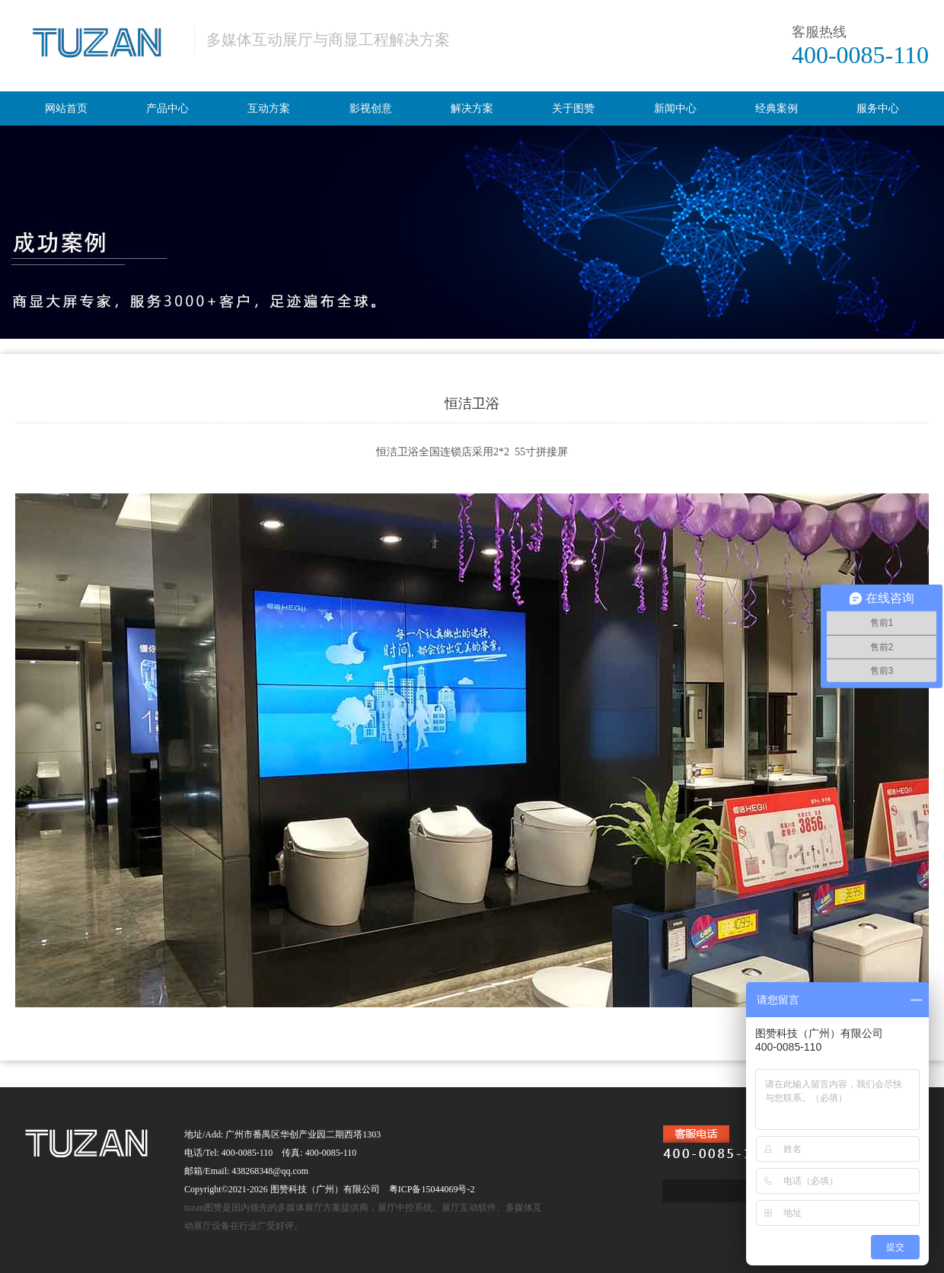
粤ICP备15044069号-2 (432, 1189)
